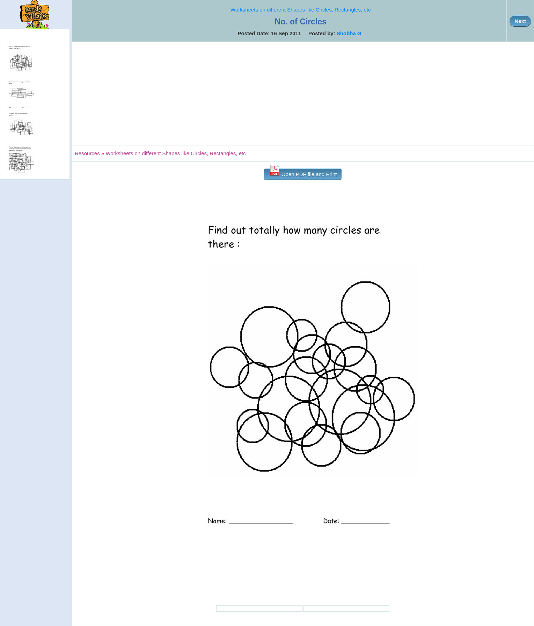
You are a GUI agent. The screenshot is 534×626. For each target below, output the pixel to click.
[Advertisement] (302, 93)
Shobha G (349, 33)
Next (520, 21)
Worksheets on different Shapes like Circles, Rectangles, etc (301, 10)
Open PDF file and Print (303, 172)
